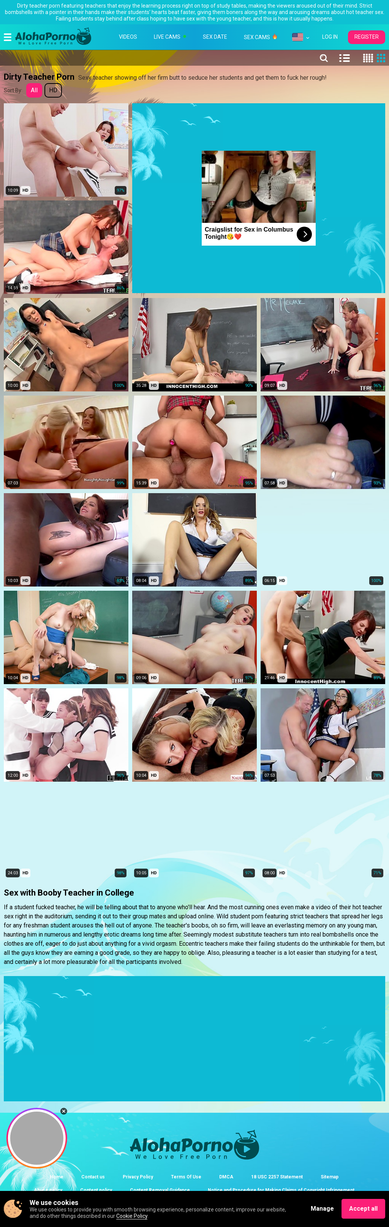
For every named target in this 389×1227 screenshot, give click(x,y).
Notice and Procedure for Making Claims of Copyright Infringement (281, 1190)
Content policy (96, 1190)
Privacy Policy (138, 1177)
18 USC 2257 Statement (277, 1177)
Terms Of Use (186, 1177)
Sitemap (329, 1177)
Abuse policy (48, 1190)
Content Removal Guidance (160, 1190)
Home (56, 1177)
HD (53, 90)
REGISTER (366, 37)
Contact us (93, 1177)
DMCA (226, 1177)
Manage (322, 1208)
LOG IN (330, 37)
